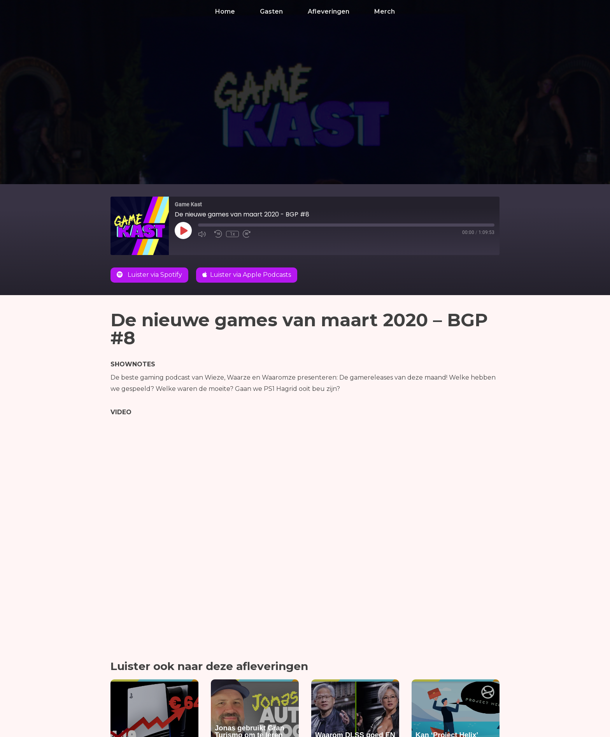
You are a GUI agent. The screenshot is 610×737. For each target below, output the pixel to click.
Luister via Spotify (149, 274)
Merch (384, 11)
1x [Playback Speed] (232, 234)
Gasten (271, 11)
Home (225, 11)
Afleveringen (328, 11)
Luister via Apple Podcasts (246, 274)
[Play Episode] (183, 230)
